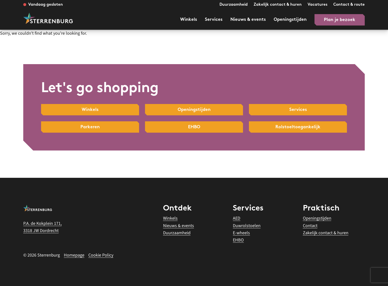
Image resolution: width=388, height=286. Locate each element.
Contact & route (349, 5)
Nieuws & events (248, 20)
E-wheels (241, 233)
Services (213, 20)
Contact (310, 226)
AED (236, 218)
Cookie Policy (100, 255)
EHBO (238, 240)
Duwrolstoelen (247, 226)
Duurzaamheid (233, 5)
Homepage (74, 255)
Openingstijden (290, 20)
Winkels (188, 20)
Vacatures (317, 5)
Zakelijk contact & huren (278, 5)
